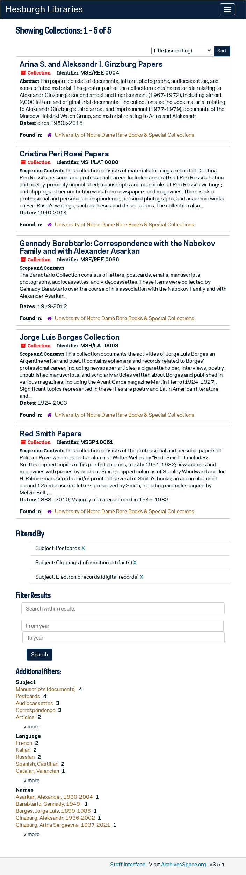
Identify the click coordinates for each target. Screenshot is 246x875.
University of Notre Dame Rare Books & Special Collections (124, 135)
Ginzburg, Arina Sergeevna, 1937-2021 (63, 825)
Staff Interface (127, 864)
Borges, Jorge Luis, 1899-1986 (54, 811)
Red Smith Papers (50, 433)
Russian (26, 757)
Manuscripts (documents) (46, 689)
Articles (26, 717)
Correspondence (36, 710)
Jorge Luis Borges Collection (70, 337)
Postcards (28, 696)
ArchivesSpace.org (183, 864)
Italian (23, 750)
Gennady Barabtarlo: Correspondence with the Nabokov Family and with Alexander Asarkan (117, 247)
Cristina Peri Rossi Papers (64, 153)
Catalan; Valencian (38, 771)
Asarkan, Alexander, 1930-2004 (55, 797)
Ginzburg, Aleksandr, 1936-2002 (56, 818)
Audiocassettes (35, 703)
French (24, 743)
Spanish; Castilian (37, 764)
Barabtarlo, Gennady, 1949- (49, 804)
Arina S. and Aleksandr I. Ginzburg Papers (91, 64)
